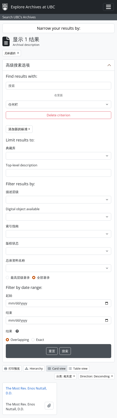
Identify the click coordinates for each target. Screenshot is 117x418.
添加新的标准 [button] (18, 129)
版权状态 (12, 243)
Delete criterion (58, 115)
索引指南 (12, 226)
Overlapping (20, 340)
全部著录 (43, 277)
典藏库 (10, 148)
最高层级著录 (20, 277)
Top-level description (21, 165)
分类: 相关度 (64, 376)
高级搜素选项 (18, 65)
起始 (9, 295)
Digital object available (23, 209)
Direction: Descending (95, 376)
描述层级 (12, 192)
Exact (40, 340)
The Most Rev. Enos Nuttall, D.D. (26, 390)
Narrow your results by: (58, 28)
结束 (9, 312)
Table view (78, 368)
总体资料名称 (15, 260)
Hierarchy (34, 368)
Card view (56, 368)
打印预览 (12, 368)
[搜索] (58, 85)
